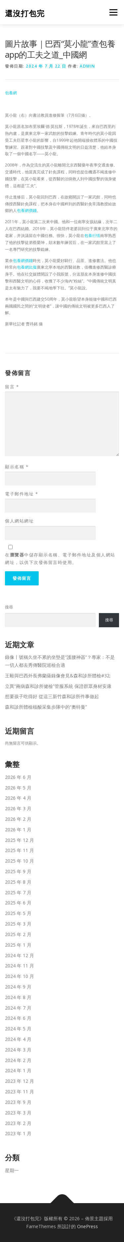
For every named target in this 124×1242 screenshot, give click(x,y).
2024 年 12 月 (19, 955)
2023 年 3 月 (18, 1112)
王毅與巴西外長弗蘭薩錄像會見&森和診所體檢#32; (57, 675)
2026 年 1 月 (18, 829)
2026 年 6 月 (18, 777)
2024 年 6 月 (18, 1018)
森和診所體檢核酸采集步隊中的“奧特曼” (46, 707)
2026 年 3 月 (18, 808)
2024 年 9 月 (18, 987)
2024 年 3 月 (18, 1050)
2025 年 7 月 (18, 892)
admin (87, 66)
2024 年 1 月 (18, 1070)
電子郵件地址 (21, 494)
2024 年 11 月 (19, 965)
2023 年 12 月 (19, 1081)
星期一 (12, 1170)
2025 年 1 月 (18, 945)
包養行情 (92, 235)
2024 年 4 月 (18, 1039)
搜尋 (9, 607)
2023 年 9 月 (18, 1102)
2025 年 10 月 (19, 861)
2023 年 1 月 (18, 1133)
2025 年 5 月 (18, 913)
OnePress (87, 1226)
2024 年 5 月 (18, 1028)
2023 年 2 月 (18, 1123)
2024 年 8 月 (18, 997)
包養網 (11, 93)
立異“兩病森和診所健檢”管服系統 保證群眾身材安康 (58, 686)
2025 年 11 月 (19, 850)
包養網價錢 (27, 210)
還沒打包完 (25, 13)
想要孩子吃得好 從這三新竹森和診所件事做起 (52, 696)
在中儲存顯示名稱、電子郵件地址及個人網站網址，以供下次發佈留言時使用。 (60, 558)
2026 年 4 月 (18, 798)
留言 (12, 387)
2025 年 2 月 (18, 934)
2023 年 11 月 (19, 1091)
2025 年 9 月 (18, 871)
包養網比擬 (27, 267)
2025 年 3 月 (18, 924)
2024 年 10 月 (19, 976)
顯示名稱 (16, 467)
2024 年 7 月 (18, 1008)
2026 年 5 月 (18, 787)
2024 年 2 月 (18, 1060)
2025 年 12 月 (19, 840)
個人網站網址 (19, 521)
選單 (112, 12)
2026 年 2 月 (18, 819)
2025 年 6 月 (18, 903)
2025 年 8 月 (18, 882)
